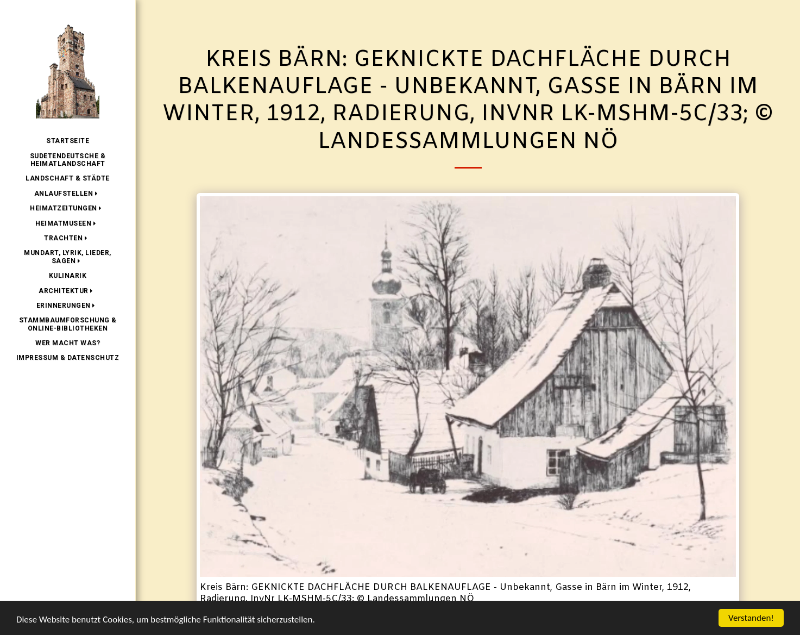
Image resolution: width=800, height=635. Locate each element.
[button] (68, 193)
